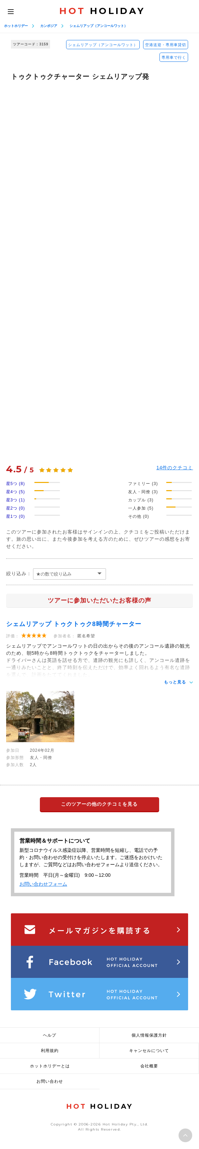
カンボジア (48, 26)
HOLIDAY (102, 10)
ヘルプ (49, 1035)
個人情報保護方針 (149, 1035)
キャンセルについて (149, 1050)
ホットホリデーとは (50, 1066)
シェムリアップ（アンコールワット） (98, 26)
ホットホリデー (16, 26)
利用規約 (50, 1050)
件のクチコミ (174, 467)
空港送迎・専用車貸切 (165, 45)
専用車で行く (174, 57)
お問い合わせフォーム (43, 884)
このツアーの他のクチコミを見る (99, 804)
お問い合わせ (49, 1081)
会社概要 (149, 1066)
